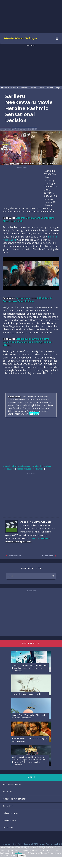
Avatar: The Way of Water (14, 798)
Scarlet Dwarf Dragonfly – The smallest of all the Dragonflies (30, 716)
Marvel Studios (9, 820)
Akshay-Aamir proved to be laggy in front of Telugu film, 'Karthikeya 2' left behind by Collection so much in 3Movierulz (29, 761)
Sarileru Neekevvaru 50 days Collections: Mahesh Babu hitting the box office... (27, 342)
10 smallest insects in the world (26, 694)
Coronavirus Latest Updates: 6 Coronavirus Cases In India (27, 299)
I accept (21, 856)
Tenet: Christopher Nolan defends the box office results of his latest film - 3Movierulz (29, 668)
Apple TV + (7, 791)
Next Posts (49, 555)
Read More (34, 538)
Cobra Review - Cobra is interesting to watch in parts (29, 739)
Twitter (44, 538)
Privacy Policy (17, 844)
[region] (31, 16)
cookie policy (20, 853)
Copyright (28, 844)
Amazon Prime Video (12, 784)
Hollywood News (10, 813)
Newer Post (13, 555)
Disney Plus (8, 806)
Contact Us (5, 844)
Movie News (8, 827)
